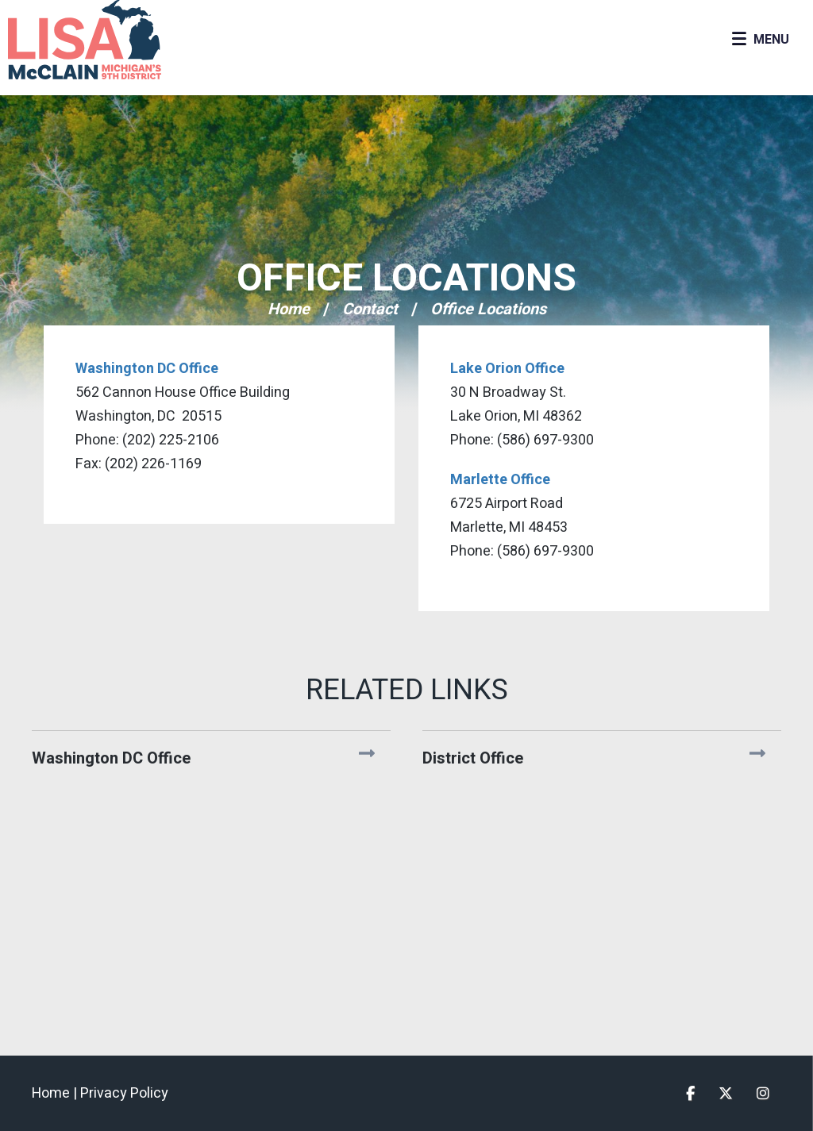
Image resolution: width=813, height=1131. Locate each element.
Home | (56, 1093)
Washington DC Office (146, 368)
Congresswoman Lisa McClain (111, 39)
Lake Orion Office (507, 368)
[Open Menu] (760, 39)
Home (289, 309)
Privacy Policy (124, 1093)
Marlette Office (500, 479)
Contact (370, 309)
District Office (472, 758)
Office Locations (406, 278)
